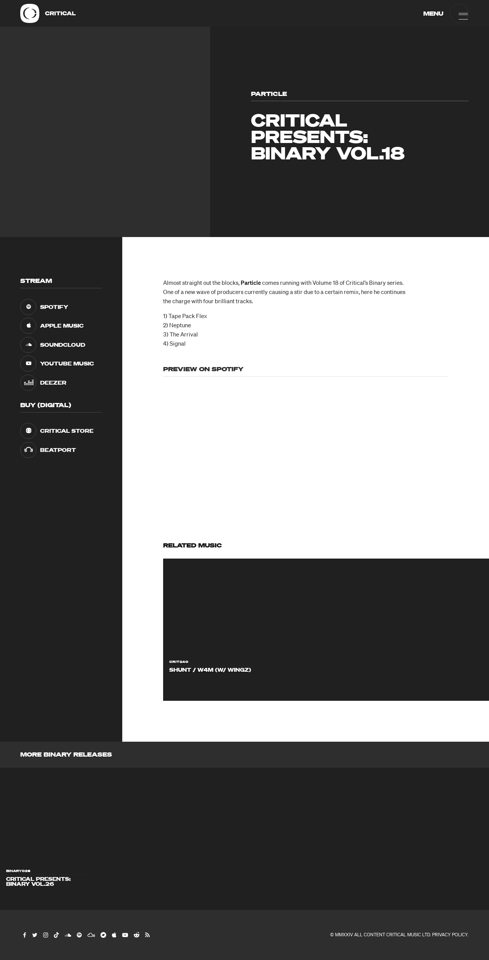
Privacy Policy (450, 934)
